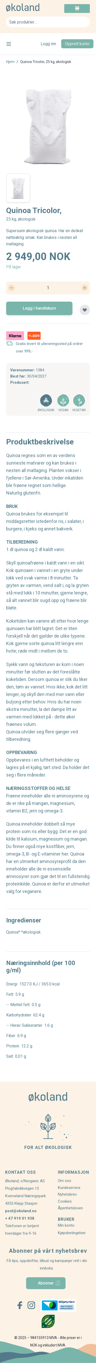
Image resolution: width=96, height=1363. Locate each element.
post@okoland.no (21, 1211)
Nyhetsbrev (67, 1194)
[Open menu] (9, 44)
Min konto (66, 1225)
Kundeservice (69, 1187)
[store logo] (27, 7)
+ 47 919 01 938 (19, 1218)
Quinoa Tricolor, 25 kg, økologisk (45, 62)
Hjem (10, 62)
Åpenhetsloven (70, 1208)
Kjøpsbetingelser (72, 1233)
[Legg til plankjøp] (85, 310)
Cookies (65, 1201)
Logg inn (48, 43)
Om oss (64, 1180)
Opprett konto (77, 43)
